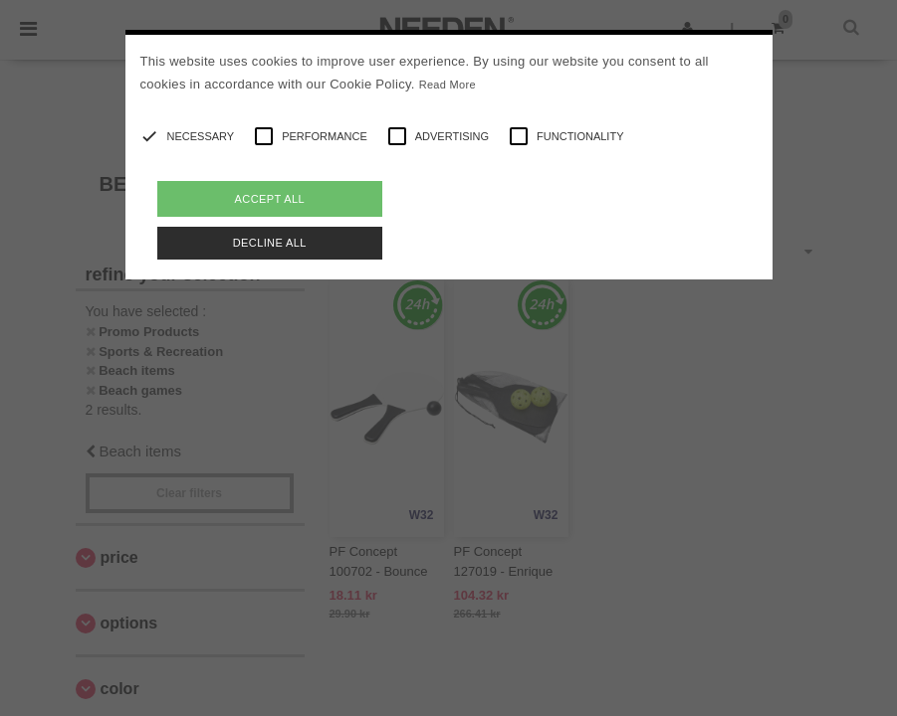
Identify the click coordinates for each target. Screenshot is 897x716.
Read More (447, 84)
